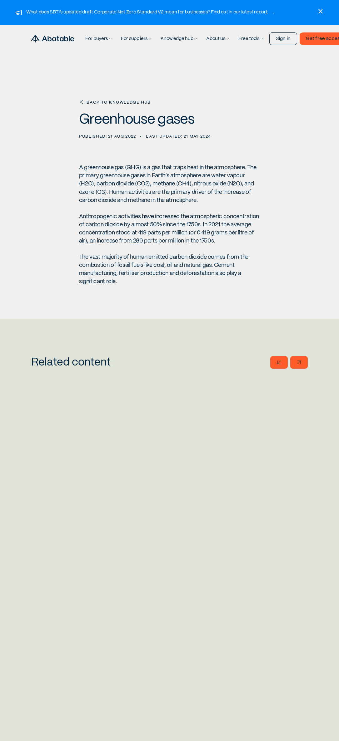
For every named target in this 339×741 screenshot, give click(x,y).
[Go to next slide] (299, 362)
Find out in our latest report (239, 12)
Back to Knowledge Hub (119, 103)
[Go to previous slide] (279, 362)
